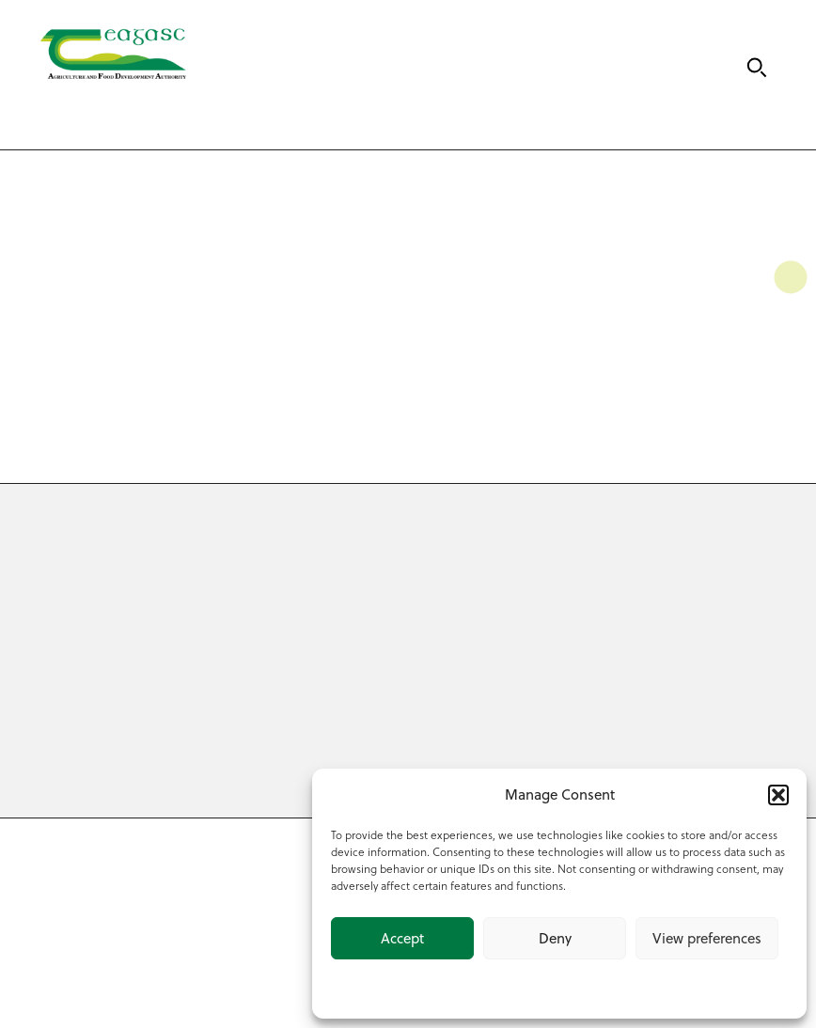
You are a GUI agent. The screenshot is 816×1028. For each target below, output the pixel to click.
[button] (778, 795)
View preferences (706, 938)
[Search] (757, 68)
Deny (555, 938)
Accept (402, 938)
